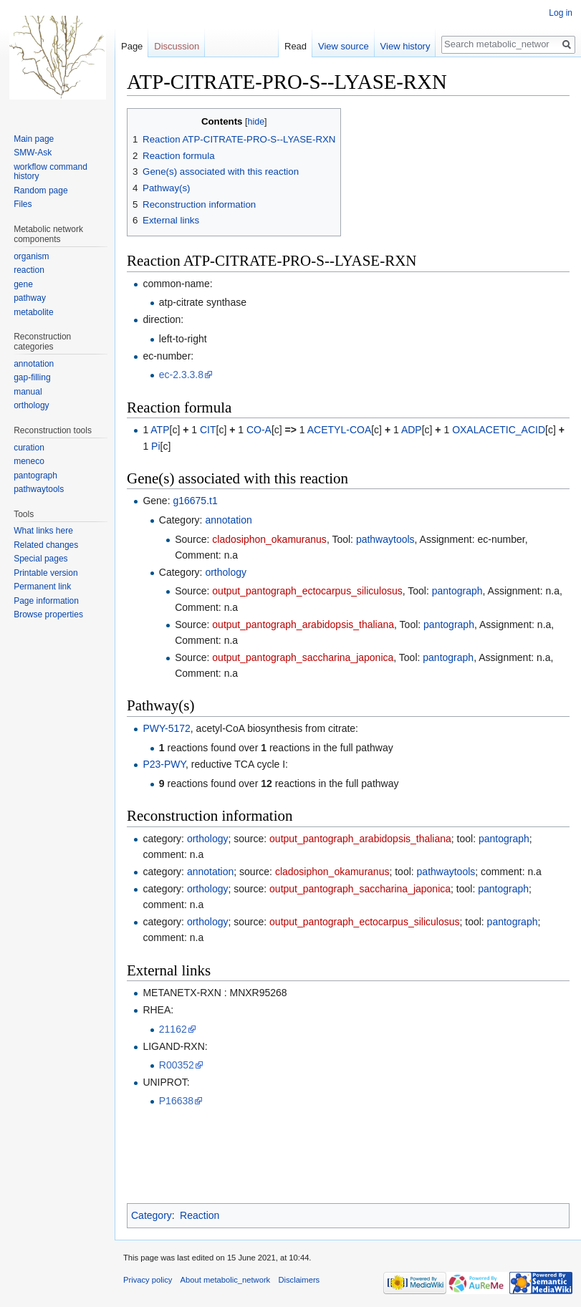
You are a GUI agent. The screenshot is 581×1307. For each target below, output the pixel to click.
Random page (40, 190)
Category (151, 1215)
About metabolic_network (226, 1279)
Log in (560, 13)
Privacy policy (147, 1279)
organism (31, 256)
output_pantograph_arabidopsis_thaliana (303, 624)
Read (295, 46)
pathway (30, 298)
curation (29, 448)
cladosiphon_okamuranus (269, 539)
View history (405, 46)
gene (23, 284)
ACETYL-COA (339, 429)
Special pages (40, 559)
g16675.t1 (195, 500)
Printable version (45, 573)
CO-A (259, 429)
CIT (208, 429)
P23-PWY (164, 764)
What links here (43, 531)
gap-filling (32, 377)
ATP (159, 429)
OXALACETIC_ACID (498, 429)
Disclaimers (299, 1279)
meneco (29, 461)
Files (23, 204)
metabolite (33, 312)
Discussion (176, 46)
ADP (411, 429)
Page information (46, 601)
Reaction (199, 1215)
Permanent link (42, 587)
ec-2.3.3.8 (181, 374)
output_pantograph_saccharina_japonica (302, 657)
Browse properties (48, 614)
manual (28, 392)
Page (132, 46)
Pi (155, 446)
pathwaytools (385, 539)
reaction (29, 270)
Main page (34, 139)
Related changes (46, 545)
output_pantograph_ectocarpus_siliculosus (307, 591)
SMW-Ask (33, 153)
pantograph (457, 591)
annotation (228, 520)
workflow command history (50, 172)
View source (343, 46)
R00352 (176, 1065)
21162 (173, 1029)
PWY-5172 (166, 728)
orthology (225, 572)
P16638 (176, 1100)
